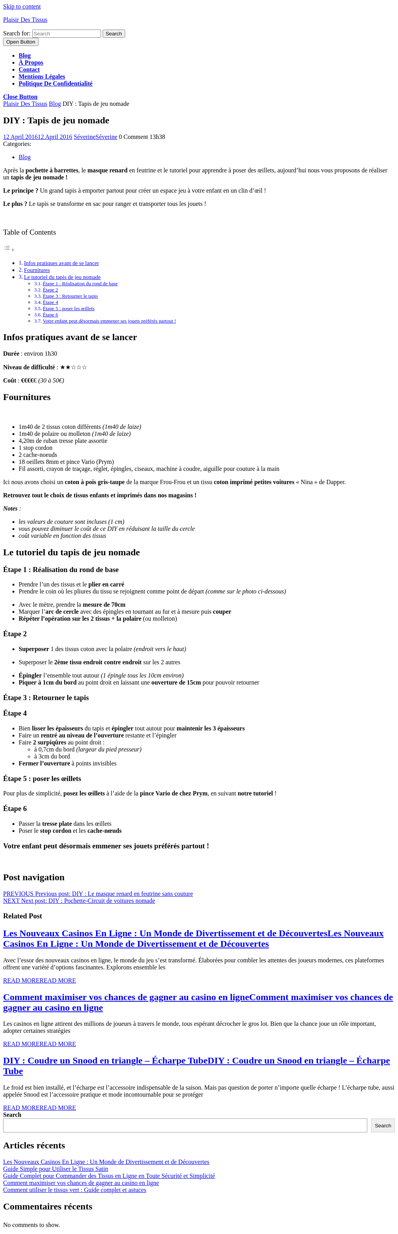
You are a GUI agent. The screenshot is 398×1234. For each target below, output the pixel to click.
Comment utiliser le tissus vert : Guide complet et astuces (74, 1190)
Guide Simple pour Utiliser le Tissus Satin (55, 1169)
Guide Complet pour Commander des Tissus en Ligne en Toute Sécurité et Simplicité (109, 1176)
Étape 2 (50, 290)
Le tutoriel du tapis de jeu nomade (62, 277)
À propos (31, 62)
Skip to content (22, 6)
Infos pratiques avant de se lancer (61, 263)
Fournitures (37, 270)
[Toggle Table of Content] (9, 249)
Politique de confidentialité (56, 83)
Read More (39, 980)
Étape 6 (50, 315)
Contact (29, 69)
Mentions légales (42, 76)
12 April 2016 (37, 136)
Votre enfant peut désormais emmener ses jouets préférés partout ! (109, 321)
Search (12, 1114)
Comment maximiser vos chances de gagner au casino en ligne (81, 1183)
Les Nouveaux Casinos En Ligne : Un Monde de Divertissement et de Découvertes (193, 938)
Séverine (95, 136)
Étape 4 (50, 302)
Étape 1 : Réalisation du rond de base (80, 283)
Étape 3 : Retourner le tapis (70, 296)
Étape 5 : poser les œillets (68, 308)
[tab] (20, 42)
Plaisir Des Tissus (25, 19)
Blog (25, 55)
